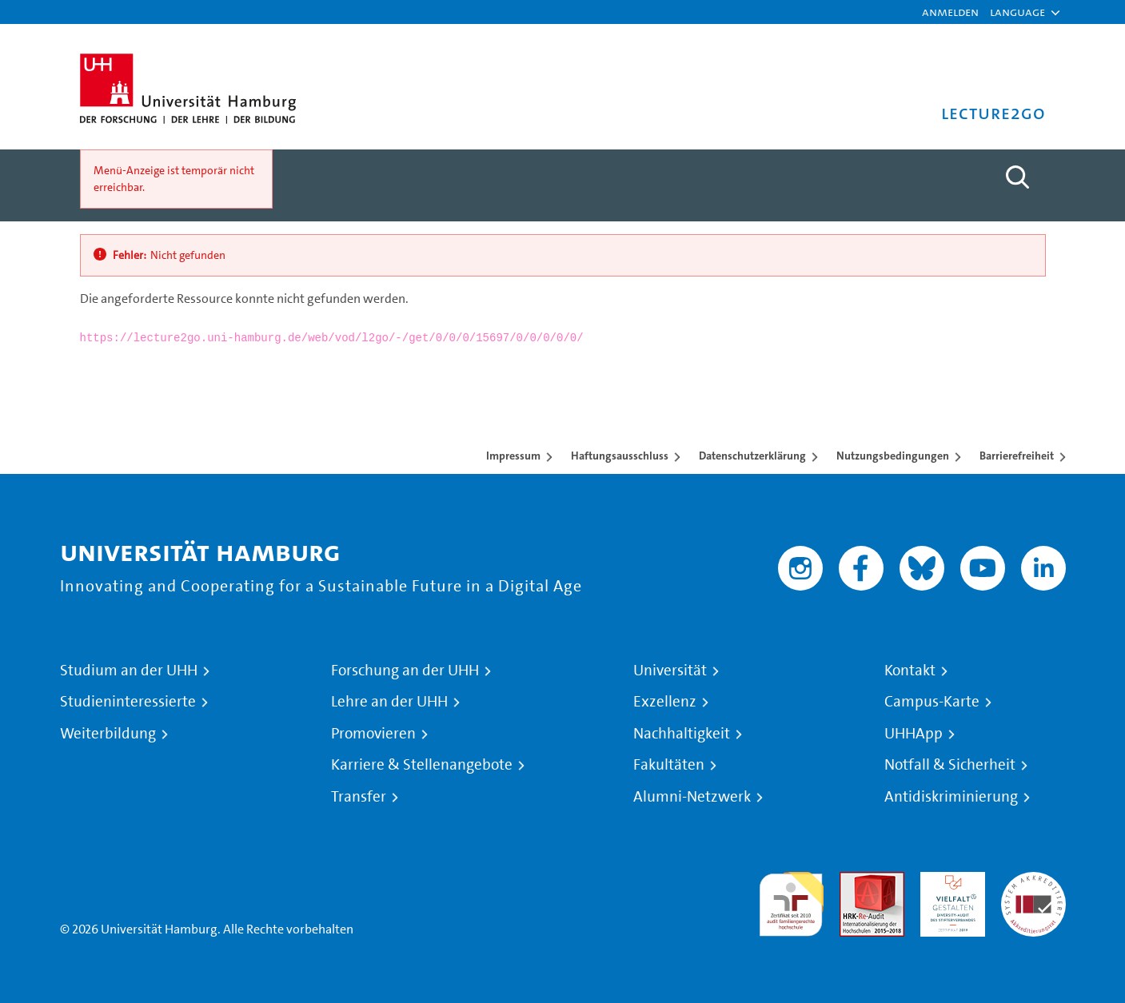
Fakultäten (668, 764)
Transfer (358, 796)
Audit (855, 881)
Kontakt (910, 670)
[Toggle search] (1018, 177)
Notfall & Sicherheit (949, 764)
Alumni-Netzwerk (692, 796)
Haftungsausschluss (619, 456)
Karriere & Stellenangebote (422, 764)
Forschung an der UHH (405, 670)
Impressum (513, 456)
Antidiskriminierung (951, 796)
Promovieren (373, 733)
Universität (670, 670)
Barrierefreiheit (1016, 456)
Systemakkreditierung (1033, 881)
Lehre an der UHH (389, 701)
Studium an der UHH (128, 670)
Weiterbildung (108, 733)
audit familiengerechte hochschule (791, 900)
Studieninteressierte (128, 701)
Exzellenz (664, 701)
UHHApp (913, 733)
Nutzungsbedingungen (892, 456)
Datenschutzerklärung (752, 456)
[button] (1017, 12)
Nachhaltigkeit (681, 733)
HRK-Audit (948, 881)
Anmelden (950, 11)
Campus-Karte (931, 701)
